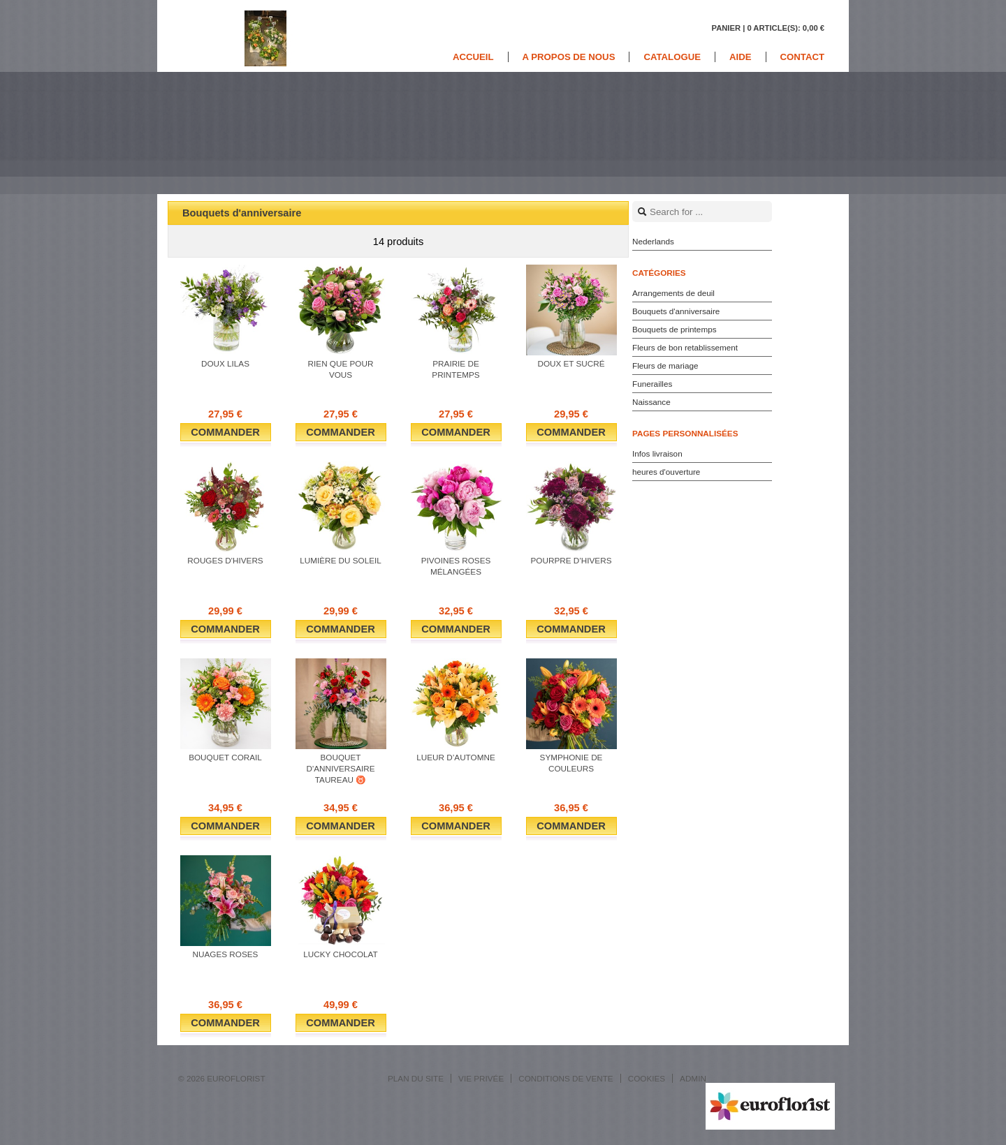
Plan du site (416, 1078)
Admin (693, 1078)
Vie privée (481, 1078)
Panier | (767, 28)
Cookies (646, 1078)
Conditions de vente (565, 1078)
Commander (225, 432)
